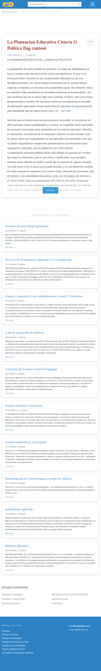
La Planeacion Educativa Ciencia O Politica (40, 12)
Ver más (50, 190)
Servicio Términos (10, 635)
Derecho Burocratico (11, 603)
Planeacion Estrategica (12, 595)
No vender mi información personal (17, 653)
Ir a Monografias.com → (80, 626)
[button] (91, 45)
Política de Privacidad (11, 638)
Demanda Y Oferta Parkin (13, 599)
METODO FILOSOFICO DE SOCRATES (70, 595)
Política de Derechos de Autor (15, 642)
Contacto (6, 631)
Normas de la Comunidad (13, 645)
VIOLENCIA (57, 603)
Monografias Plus (10, 12)
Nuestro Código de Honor (13, 649)
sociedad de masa (60, 599)
